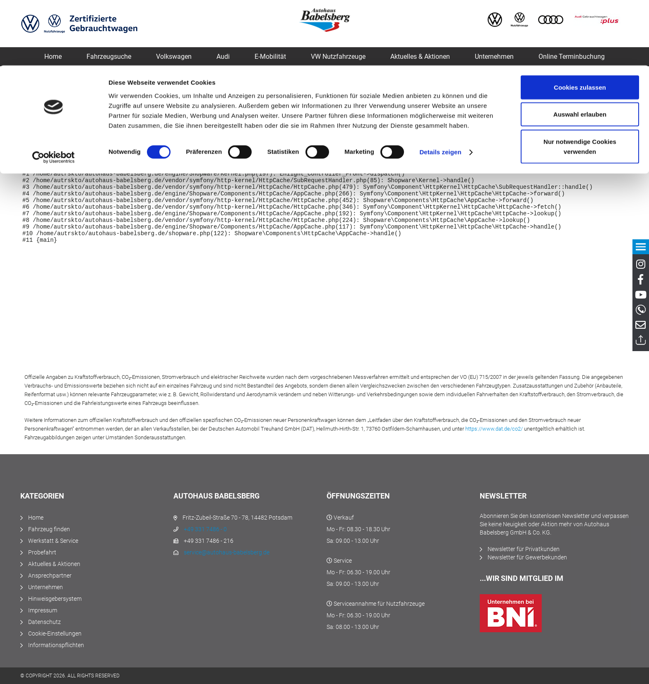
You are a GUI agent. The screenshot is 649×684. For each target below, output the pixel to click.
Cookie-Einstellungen (55, 633)
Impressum (42, 610)
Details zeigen (440, 86)
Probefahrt (42, 552)
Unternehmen (45, 587)
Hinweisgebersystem (55, 598)
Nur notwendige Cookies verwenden (579, 80)
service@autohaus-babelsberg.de (226, 552)
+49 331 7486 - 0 (205, 529)
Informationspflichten (56, 645)
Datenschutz (44, 622)
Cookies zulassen (580, 21)
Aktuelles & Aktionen (54, 564)
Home (35, 517)
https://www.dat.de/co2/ (494, 429)
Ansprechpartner (50, 575)
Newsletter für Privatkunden (524, 549)
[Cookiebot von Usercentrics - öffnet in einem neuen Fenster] (53, 92)
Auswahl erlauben (579, 49)
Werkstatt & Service (53, 540)
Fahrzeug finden (49, 529)
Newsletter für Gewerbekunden (527, 557)
